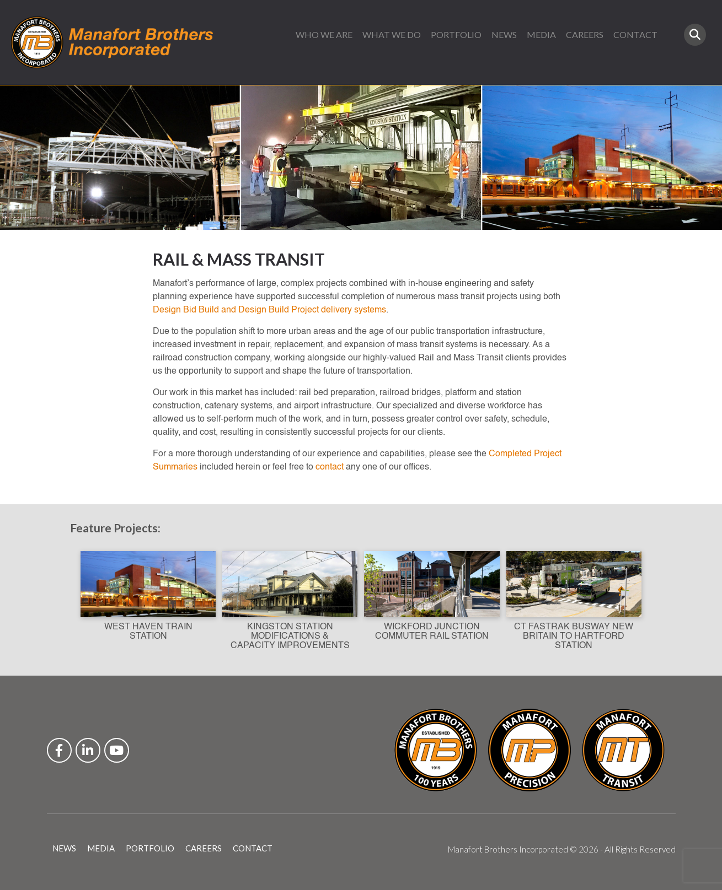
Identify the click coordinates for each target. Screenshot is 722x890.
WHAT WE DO (391, 34)
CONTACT (635, 34)
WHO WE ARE (324, 34)
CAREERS (584, 34)
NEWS (504, 34)
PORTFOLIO (456, 34)
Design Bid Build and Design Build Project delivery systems (269, 310)
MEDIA (541, 34)
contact (329, 467)
